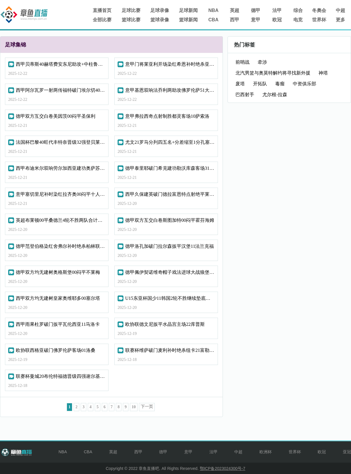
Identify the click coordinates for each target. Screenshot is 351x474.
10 (134, 407)
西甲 (234, 19)
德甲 (255, 10)
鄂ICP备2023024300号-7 (222, 468)
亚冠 (347, 451)
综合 (298, 10)
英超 (234, 10)
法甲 (277, 10)
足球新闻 (188, 10)
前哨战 (242, 62)
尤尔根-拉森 (274, 94)
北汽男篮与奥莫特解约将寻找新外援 (272, 72)
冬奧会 (319, 10)
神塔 (323, 72)
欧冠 (277, 19)
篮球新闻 (188, 19)
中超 (340, 10)
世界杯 (319, 19)
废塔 (240, 83)
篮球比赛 (131, 19)
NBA (213, 10)
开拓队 (260, 83)
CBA (213, 19)
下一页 (147, 406)
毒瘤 (280, 83)
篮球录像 (159, 19)
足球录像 (159, 10)
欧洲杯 (265, 451)
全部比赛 (102, 19)
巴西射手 (244, 94)
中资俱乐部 (304, 83)
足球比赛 (131, 10)
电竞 (298, 19)
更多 (340, 19)
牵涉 (262, 62)
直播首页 (102, 10)
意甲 (255, 19)
